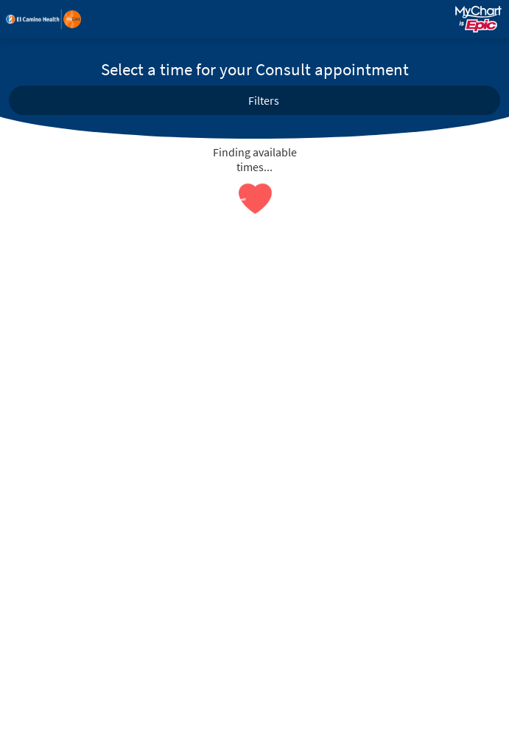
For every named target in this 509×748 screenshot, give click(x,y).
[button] (254, 100)
